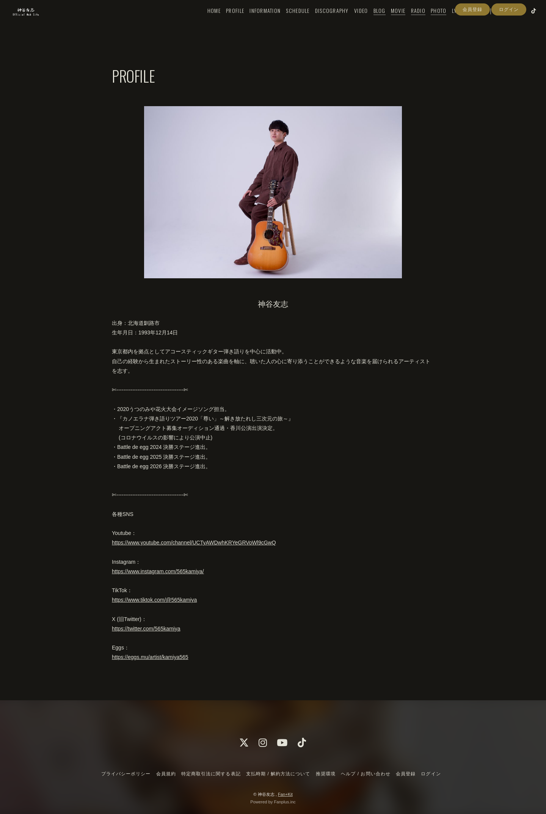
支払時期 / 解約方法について (278, 773)
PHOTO (428, 21)
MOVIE (387, 21)
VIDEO (350, 21)
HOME (203, 21)
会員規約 (166, 773)
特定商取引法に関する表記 (210, 773)
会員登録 (472, 35)
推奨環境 (326, 773)
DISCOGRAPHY (321, 21)
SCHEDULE (287, 21)
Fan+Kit (285, 794)
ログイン (509, 35)
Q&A (468, 21)
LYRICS (449, 21)
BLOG (368, 21)
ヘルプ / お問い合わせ (365, 773)
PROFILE (224, 21)
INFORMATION (254, 21)
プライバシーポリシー (126, 773)
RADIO (407, 21)
